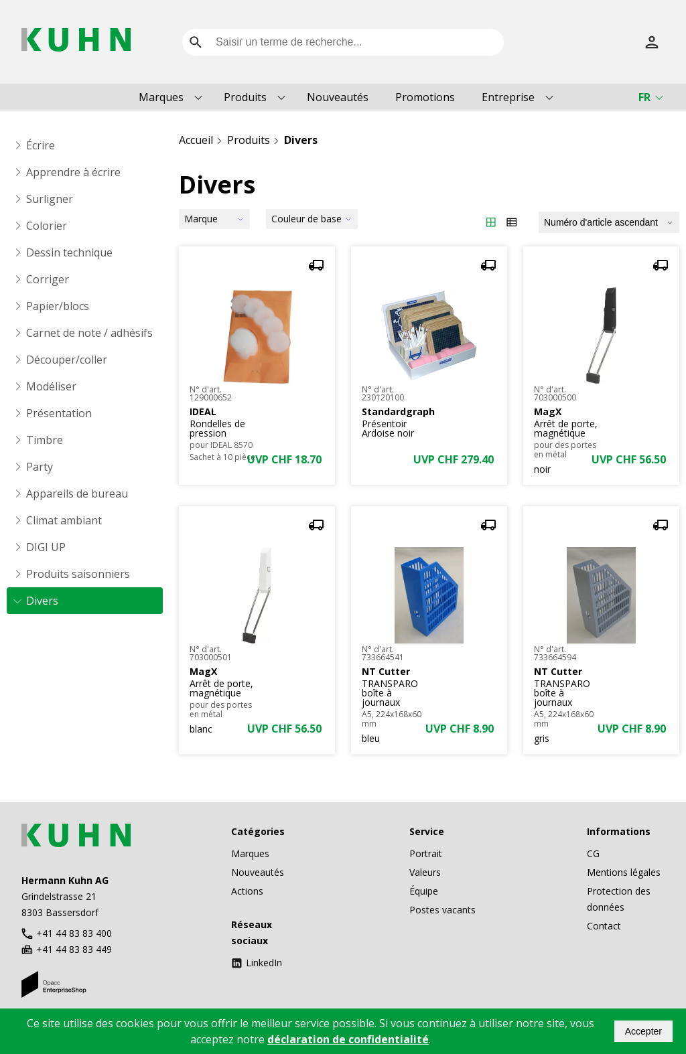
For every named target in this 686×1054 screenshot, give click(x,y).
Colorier (46, 225)
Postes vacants (442, 909)
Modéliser (51, 386)
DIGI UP (46, 547)
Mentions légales (624, 872)
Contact (604, 925)
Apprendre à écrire (73, 172)
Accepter (643, 1031)
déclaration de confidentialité (348, 1039)
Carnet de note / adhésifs (89, 332)
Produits (245, 97)
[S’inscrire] (652, 42)
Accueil (196, 140)
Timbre (44, 440)
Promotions (425, 97)
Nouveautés (337, 97)
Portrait (425, 853)
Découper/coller (66, 359)
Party (39, 466)
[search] (195, 42)
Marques (161, 97)
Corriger (47, 279)
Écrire (40, 145)
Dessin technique (69, 252)
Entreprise (508, 97)
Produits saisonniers (78, 574)
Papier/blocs (57, 306)
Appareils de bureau (77, 493)
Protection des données (618, 899)
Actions (247, 891)
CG (593, 853)
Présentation (59, 413)
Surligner (49, 199)
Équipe (423, 891)
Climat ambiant (64, 520)
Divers (42, 600)
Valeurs (425, 872)
